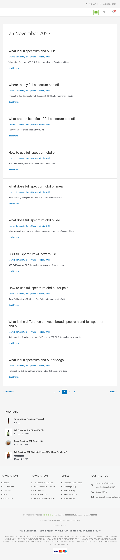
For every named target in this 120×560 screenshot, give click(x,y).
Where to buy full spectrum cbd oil (33, 85)
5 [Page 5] (59, 391)
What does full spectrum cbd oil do (34, 220)
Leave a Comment (16, 57)
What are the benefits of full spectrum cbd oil (41, 119)
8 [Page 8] (74, 391)
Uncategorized (37, 57)
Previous (8, 391)
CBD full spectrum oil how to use (32, 254)
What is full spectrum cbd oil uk (31, 51)
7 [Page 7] (69, 391)
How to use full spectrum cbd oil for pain (38, 288)
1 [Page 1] (49, 391)
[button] (96, 12)
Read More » (13, 68)
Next (113, 391)
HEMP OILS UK (48, 515)
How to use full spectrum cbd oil (32, 153)
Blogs (28, 57)
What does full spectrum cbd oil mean (36, 186)
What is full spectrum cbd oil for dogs (36, 360)
